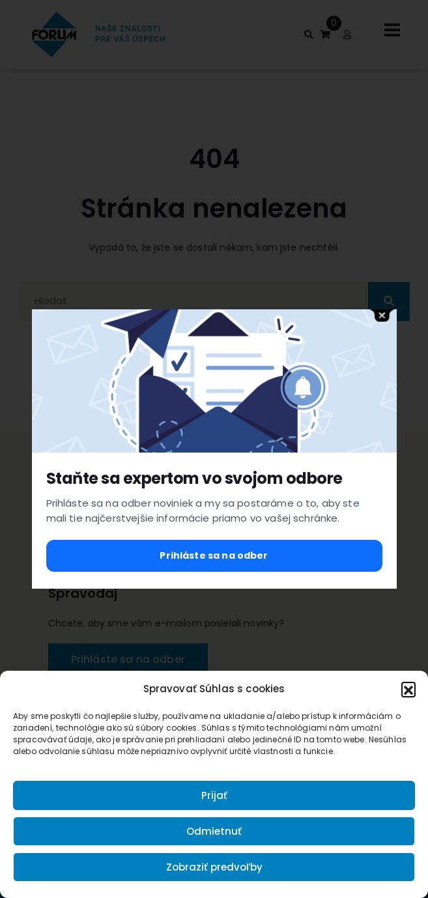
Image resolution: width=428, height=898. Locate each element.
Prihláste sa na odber (214, 555)
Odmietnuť (214, 831)
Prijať (214, 795)
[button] (408, 688)
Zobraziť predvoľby (214, 867)
